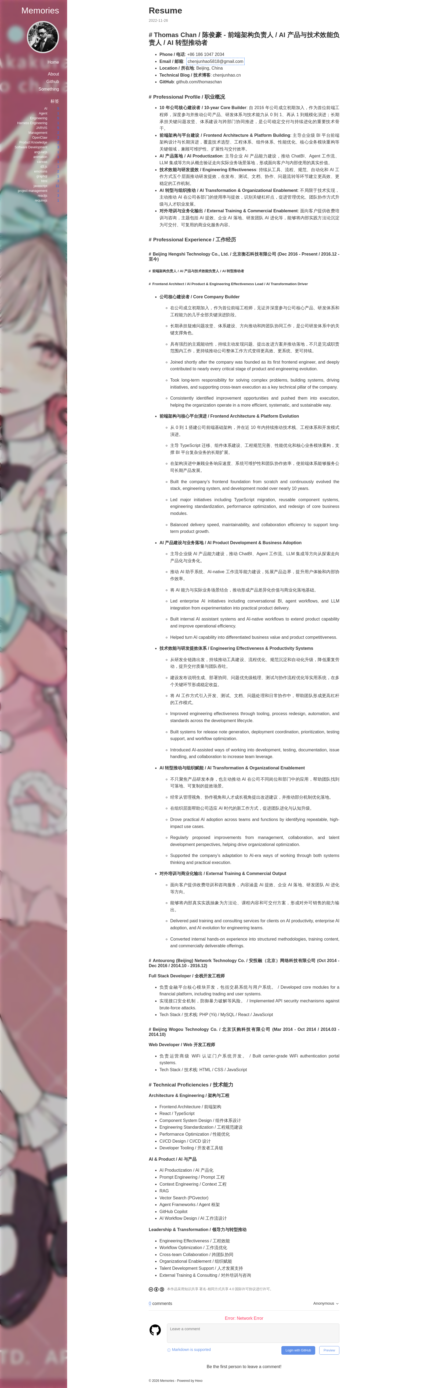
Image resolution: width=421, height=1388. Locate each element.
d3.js (44, 166)
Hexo (198, 1381)
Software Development (31, 147)
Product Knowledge (33, 142)
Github (52, 81)
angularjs (40, 152)
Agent (43, 113)
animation (40, 157)
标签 (54, 101)
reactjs (42, 196)
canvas (42, 162)
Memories (40, 10)
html (44, 181)
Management (37, 133)
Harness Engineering (32, 123)
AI (45, 108)
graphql (42, 176)
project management (32, 191)
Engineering (38, 118)
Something (49, 89)
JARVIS (41, 128)
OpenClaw (39, 137)
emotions (40, 171)
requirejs (41, 200)
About (53, 74)
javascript (40, 186)
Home (53, 62)
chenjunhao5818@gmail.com (215, 61)
